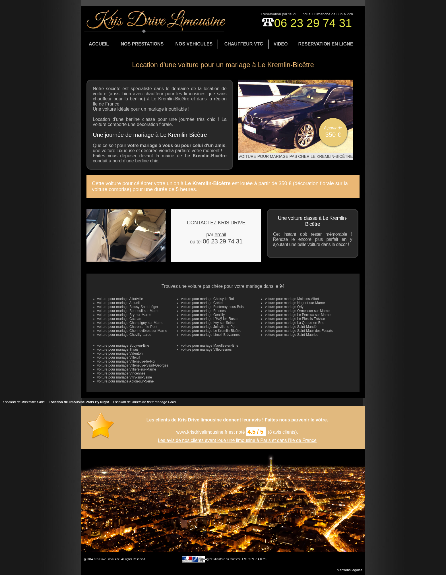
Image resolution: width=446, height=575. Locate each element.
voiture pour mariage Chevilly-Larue (124, 335)
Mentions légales (349, 570)
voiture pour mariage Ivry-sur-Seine (208, 323)
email (220, 234)
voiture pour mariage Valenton (120, 353)
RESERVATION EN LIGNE (325, 44)
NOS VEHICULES (194, 44)
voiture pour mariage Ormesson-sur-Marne (297, 311)
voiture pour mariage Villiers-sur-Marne (126, 369)
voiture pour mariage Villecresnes (206, 349)
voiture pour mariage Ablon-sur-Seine (125, 381)
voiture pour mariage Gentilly (203, 315)
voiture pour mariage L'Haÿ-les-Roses (209, 319)
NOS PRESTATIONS (142, 44)
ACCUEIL (99, 44)
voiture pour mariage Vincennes (121, 373)
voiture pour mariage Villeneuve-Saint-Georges (132, 365)
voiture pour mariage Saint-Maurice (291, 335)
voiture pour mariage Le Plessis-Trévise (295, 319)
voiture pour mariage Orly (284, 307)
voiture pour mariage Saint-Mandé (290, 327)
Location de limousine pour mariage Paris (144, 402)
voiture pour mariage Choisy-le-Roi (207, 299)
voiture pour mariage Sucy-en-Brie (123, 346)
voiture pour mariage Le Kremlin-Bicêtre (211, 331)
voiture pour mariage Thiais (118, 349)
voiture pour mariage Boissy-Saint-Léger (127, 307)
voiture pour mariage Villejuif (118, 357)
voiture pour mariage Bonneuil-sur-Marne (128, 311)
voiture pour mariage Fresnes (203, 311)
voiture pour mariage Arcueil (118, 303)
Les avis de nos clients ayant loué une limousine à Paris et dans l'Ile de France (237, 440)
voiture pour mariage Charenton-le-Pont (127, 327)
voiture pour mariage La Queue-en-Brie (294, 323)
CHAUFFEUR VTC (243, 44)
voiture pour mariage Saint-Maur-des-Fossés (299, 331)
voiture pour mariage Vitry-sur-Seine (124, 377)
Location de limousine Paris (24, 402)
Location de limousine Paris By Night (79, 402)
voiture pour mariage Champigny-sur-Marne (130, 323)
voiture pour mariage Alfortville (120, 299)
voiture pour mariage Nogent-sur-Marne (295, 303)
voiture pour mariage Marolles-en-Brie (209, 346)
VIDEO (281, 44)
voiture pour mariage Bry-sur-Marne (124, 315)
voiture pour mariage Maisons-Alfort (292, 299)
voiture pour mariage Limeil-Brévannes (210, 335)
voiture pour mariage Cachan (119, 319)
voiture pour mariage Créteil (202, 303)
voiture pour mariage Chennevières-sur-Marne (132, 331)
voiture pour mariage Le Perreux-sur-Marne (298, 315)
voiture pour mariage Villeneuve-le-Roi (126, 361)
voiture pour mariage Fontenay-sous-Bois (212, 307)
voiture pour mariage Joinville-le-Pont (209, 327)
